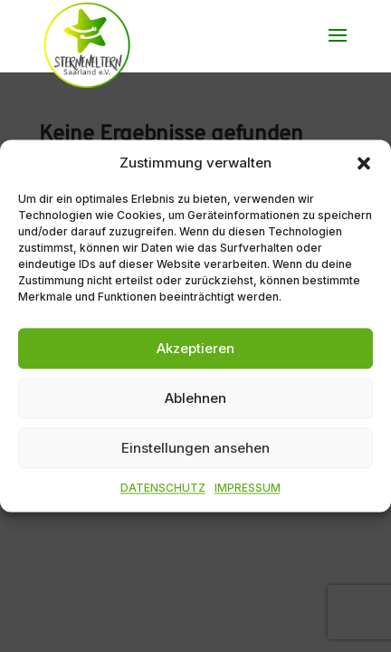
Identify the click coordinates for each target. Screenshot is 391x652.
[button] (364, 163)
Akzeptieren (195, 348)
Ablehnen (195, 398)
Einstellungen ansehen (195, 447)
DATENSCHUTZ (162, 488)
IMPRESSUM (248, 488)
